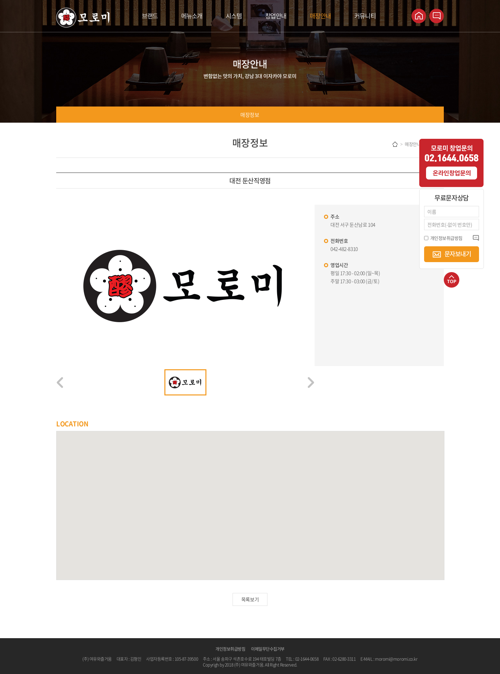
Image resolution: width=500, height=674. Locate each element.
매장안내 (320, 15)
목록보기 (250, 599)
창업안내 (275, 15)
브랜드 (150, 15)
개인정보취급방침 (230, 649)
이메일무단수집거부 (268, 649)
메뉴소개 (192, 15)
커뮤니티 (365, 15)
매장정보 (249, 114)
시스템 (234, 15)
